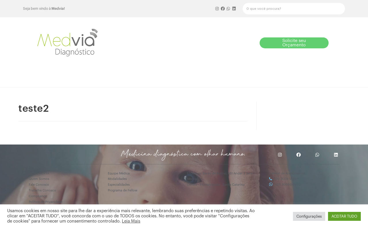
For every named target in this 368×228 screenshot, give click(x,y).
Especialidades (273, 75)
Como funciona (135, 75)
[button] (219, 42)
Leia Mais (131, 221)
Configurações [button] (309, 216)
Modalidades (239, 75)
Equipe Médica (204, 75)
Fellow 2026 (170, 75)
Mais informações (311, 77)
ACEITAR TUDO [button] (344, 216)
